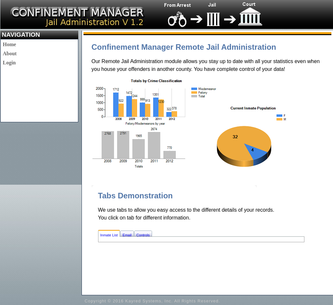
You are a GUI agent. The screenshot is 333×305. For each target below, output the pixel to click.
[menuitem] (10, 44)
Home (9, 44)
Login (9, 62)
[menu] (10, 53)
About (10, 53)
